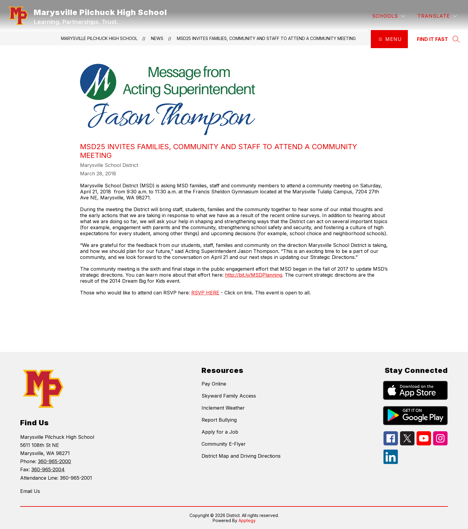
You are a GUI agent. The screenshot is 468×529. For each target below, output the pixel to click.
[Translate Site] (437, 16)
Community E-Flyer (224, 444)
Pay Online (214, 384)
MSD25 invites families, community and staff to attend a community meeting (266, 38)
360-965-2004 (48, 469)
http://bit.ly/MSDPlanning (253, 275)
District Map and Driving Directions (241, 456)
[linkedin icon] (390, 462)
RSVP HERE (205, 293)
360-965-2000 (54, 461)
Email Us (30, 491)
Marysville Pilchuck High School (99, 38)
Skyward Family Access (229, 396)
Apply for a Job (220, 432)
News (157, 38)
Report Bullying (219, 420)
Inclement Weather (223, 408)
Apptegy (247, 520)
